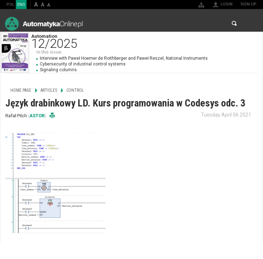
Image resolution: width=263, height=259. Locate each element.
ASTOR (36, 115)
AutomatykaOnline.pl (44, 23)
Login (227, 4)
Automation (147, 40)
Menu (250, 23)
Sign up (248, 4)
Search (234, 23)
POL (10, 4)
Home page (20, 90)
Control (75, 90)
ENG (21, 4)
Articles (49, 90)
